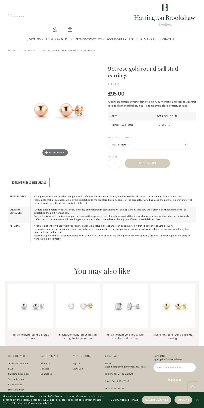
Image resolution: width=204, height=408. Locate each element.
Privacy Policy (15, 384)
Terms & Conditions (18, 363)
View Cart (78, 368)
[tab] (29, 182)
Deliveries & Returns (29, 183)
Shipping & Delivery (18, 373)
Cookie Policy (54, 400)
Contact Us (46, 373)
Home (11, 50)
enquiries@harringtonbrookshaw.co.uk (125, 366)
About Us (45, 363)
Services (44, 368)
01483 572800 (125, 373)
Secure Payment (16, 379)
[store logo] (165, 15)
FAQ (10, 368)
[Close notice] (197, 400)
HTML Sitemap (16, 389)
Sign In (76, 363)
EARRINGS (29, 50)
